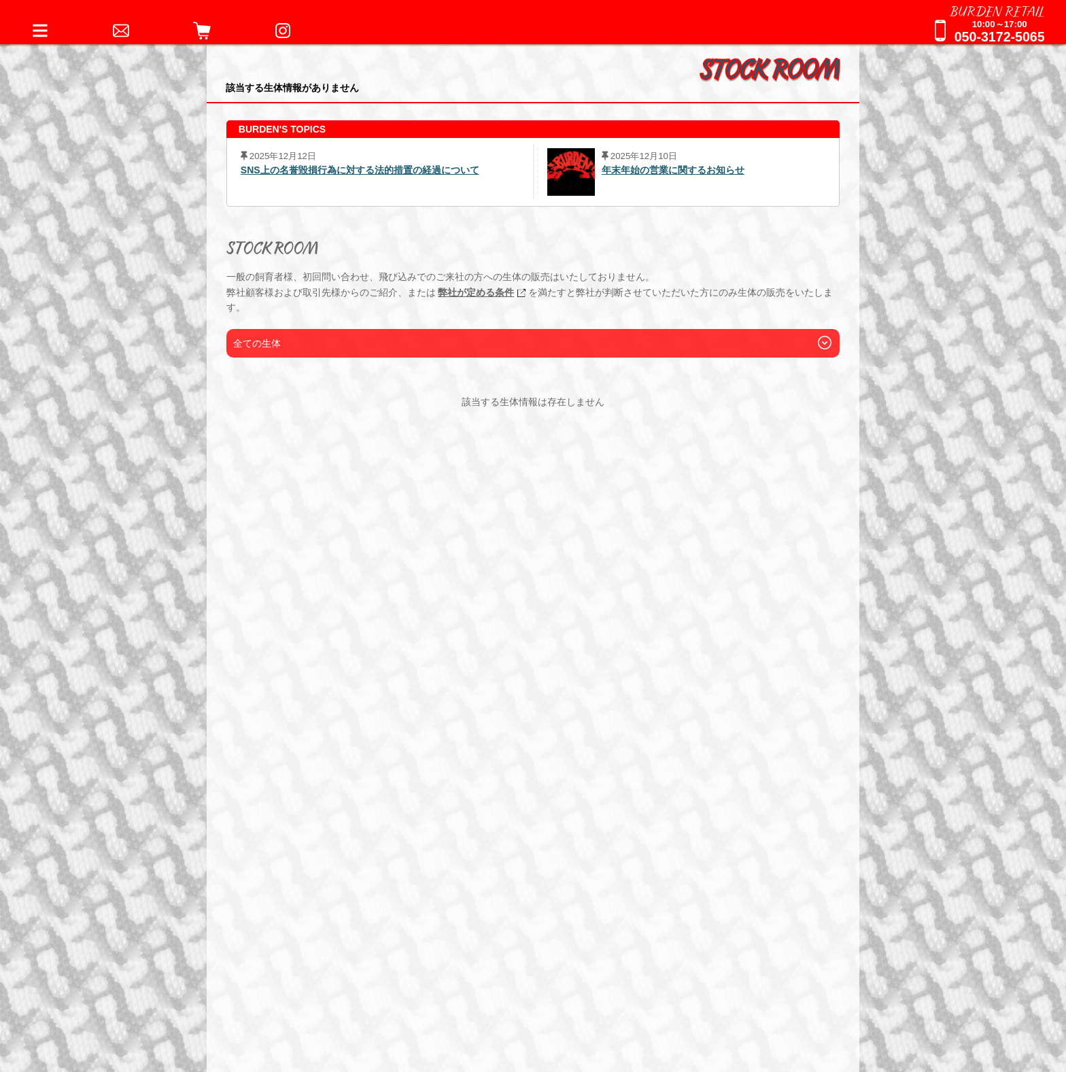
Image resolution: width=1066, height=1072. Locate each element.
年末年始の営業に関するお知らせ (673, 170)
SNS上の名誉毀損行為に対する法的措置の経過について (360, 170)
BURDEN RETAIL (997, 10)
